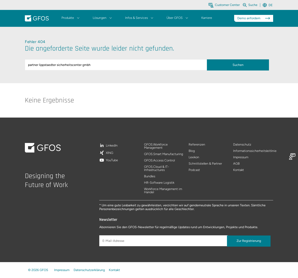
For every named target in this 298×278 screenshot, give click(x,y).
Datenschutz (242, 144)
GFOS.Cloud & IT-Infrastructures (156, 168)
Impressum (240, 157)
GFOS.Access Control (159, 160)
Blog (192, 151)
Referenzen (197, 144)
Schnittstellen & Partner (205, 163)
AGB (236, 163)
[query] (117, 64)
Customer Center (227, 5)
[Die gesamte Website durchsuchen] (253, 4)
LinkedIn (112, 145)
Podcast (194, 170)
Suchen (238, 65)
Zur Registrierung (249, 241)
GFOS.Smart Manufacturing (163, 154)
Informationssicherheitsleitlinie (253, 151)
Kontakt (238, 170)
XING (109, 153)
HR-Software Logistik (159, 182)
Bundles (149, 176)
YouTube (112, 160)
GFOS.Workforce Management (156, 146)
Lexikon (194, 157)
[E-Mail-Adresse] (163, 240)
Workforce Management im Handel (163, 190)
